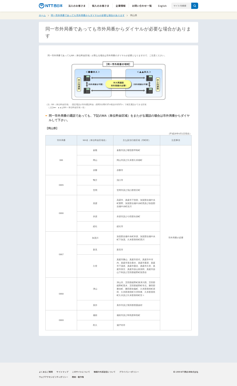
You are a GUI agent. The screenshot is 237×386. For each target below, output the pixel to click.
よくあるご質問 (46, 371)
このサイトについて (81, 371)
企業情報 (121, 5)
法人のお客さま (77, 5)
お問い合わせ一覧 (142, 5)
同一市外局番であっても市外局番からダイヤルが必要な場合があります (88, 15)
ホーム (42, 15)
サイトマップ (62, 371)
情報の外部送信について (104, 371)
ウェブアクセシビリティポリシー (53, 376)
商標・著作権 (78, 376)
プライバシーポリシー (129, 371)
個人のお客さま (100, 5)
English (162, 5)
